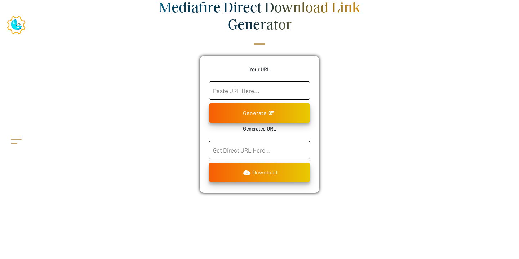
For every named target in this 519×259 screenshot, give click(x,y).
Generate (258, 112)
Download (260, 172)
